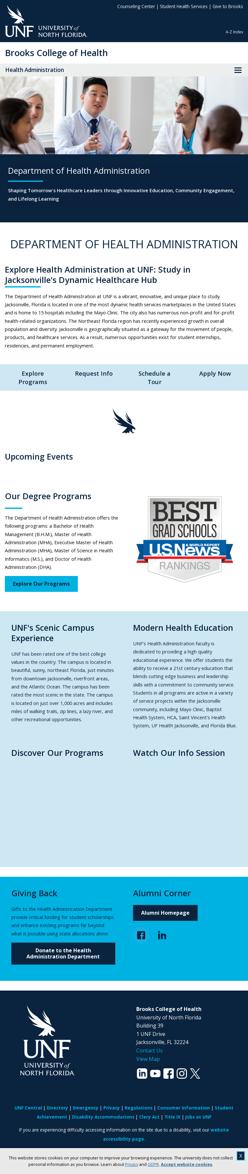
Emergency (85, 1108)
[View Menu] (238, 70)
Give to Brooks (227, 6)
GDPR (153, 1164)
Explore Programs (32, 377)
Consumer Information (183, 1108)
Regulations (138, 1108)
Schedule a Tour (154, 377)
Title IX (172, 1117)
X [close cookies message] (240, 1155)
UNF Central (28, 1108)
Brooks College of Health (56, 53)
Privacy (131, 1164)
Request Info (94, 373)
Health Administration (34, 70)
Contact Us (149, 1050)
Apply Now (215, 373)
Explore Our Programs (41, 583)
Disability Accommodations (103, 1117)
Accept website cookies (186, 1164)
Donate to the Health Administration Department (63, 953)
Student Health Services (184, 6)
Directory (57, 1108)
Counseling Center (136, 6)
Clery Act (149, 1117)
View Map (148, 1058)
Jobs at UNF (198, 1117)
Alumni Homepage (165, 912)
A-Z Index (234, 32)
